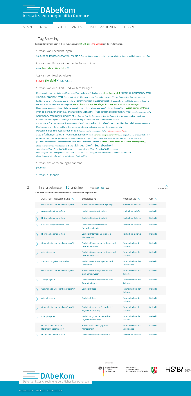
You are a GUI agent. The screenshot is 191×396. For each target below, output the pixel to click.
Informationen (103, 27)
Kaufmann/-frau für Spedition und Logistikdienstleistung (59, 119)
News (44, 27)
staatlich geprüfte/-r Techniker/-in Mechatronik (98, 149)
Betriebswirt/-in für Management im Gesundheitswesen (87, 97)
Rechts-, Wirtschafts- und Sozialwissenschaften (101, 56)
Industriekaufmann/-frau (84, 111)
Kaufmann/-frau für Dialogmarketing (90, 116)
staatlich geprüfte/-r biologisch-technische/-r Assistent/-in (60, 152)
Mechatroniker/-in (142, 123)
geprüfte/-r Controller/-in (46, 138)
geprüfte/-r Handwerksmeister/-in (72, 138)
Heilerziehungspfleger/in (96, 108)
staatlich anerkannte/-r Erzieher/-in (86, 141)
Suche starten (69, 27)
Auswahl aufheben (47, 175)
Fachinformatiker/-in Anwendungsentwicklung (55, 101)
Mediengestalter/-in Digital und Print (51, 127)
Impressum (26, 390)
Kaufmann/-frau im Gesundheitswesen (56, 123)
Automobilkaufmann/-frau (136, 93)
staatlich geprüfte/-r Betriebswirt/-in (91, 145)
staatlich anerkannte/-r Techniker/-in (51, 145)
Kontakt (40, 390)
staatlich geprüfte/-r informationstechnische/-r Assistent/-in (61, 156)
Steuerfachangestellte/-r (50, 134)
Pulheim (68, 81)
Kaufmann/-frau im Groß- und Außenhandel (106, 123)
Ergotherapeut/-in (137, 97)
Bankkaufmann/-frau (49, 97)
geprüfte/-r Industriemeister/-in (129, 138)
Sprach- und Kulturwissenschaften (136, 56)
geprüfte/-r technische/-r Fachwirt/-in (86, 93)
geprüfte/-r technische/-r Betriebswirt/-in (53, 141)
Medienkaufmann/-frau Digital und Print (53, 93)
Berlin (38, 68)
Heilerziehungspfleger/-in (74, 108)
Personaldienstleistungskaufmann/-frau (57, 130)
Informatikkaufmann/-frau (116, 111)
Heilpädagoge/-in (115, 108)
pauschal (41, 167)
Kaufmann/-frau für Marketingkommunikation (126, 116)
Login (129, 27)
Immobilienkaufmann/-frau (51, 111)
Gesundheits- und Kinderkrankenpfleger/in (54, 104)
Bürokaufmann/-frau (120, 97)
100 (102, 187)
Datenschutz (54, 390)
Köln (62, 81)
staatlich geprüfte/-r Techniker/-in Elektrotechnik (56, 149)
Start (27, 27)
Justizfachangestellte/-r (141, 112)
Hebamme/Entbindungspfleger (49, 108)
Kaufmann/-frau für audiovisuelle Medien (101, 119)
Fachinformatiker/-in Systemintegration (94, 100)
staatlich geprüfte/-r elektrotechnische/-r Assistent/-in (108, 152)
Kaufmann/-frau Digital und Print (55, 116)
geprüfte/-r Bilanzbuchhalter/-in (136, 134)
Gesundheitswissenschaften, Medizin (58, 56)
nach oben (163, 188)
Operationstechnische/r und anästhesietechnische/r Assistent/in (95, 127)
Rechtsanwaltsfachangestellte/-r (92, 131)
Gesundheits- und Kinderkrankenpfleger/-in (131, 101)
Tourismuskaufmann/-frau (79, 134)
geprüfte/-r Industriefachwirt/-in (101, 138)
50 (98, 187)
